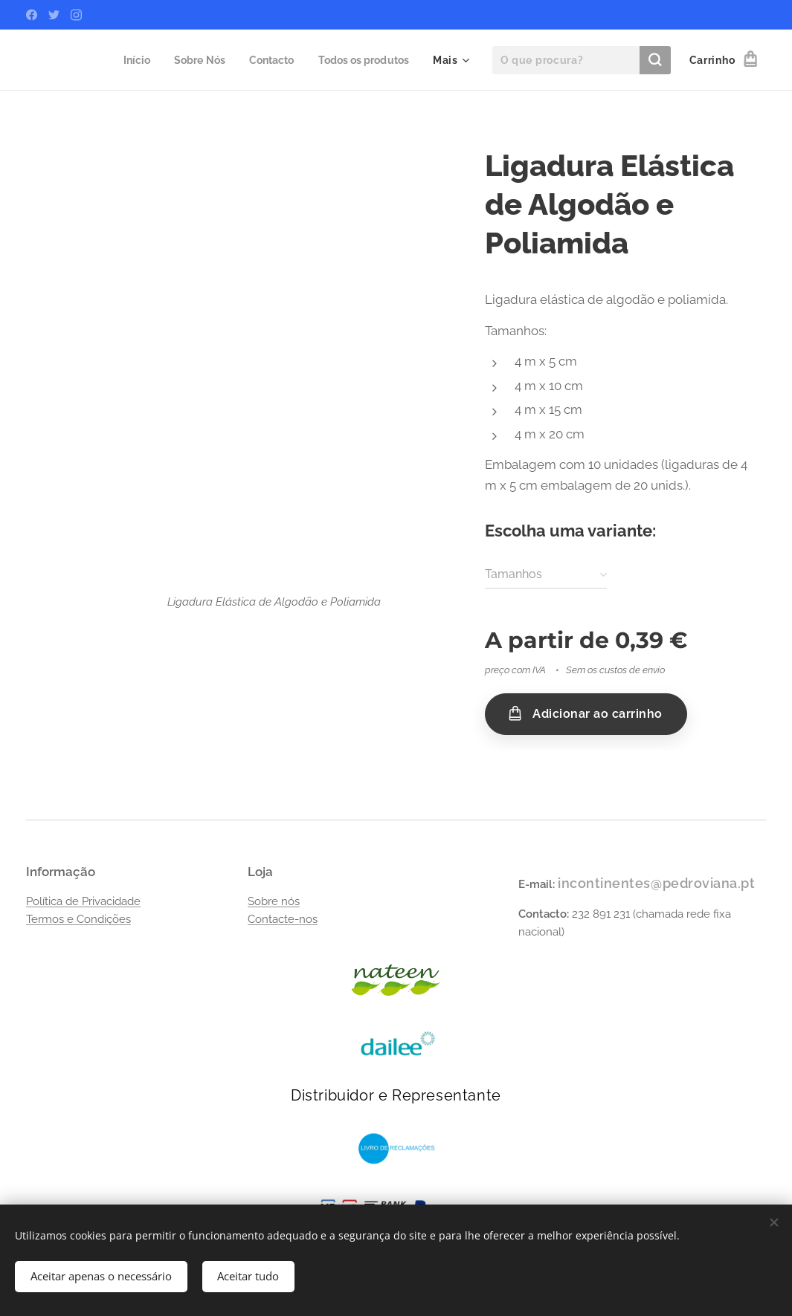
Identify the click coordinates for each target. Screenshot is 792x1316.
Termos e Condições (78, 919)
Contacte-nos (283, 919)
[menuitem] (124, 60)
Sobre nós (274, 901)
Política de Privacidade (83, 901)
